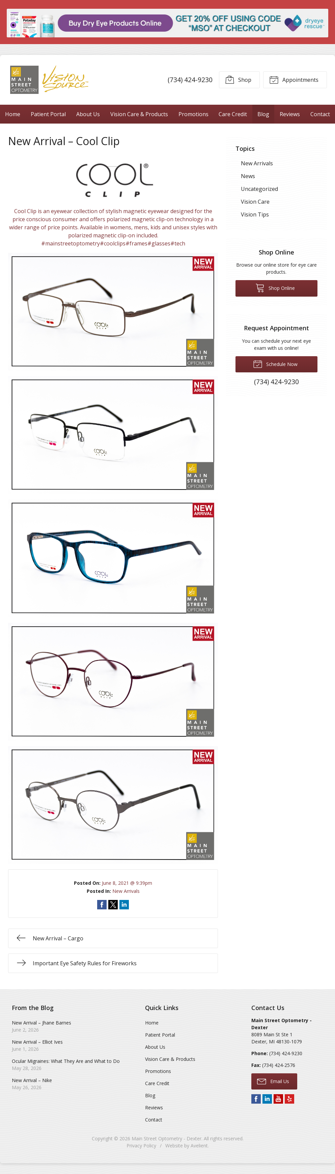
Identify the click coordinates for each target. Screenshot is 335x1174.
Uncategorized (259, 189)
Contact (153, 1119)
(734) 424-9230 (190, 79)
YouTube (278, 1099)
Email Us (273, 1081)
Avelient (199, 1145)
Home (12, 114)
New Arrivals (126, 891)
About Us (88, 114)
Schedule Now (275, 363)
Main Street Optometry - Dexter (166, 1138)
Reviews (290, 114)
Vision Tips (255, 214)
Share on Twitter (113, 904)
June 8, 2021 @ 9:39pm (127, 883)
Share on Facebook (102, 904)
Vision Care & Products (139, 114)
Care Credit (233, 114)
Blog (263, 114)
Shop (238, 79)
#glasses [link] (158, 243)
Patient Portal (48, 114)
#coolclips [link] (112, 243)
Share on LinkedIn (124, 904)
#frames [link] (136, 243)
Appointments (293, 79)
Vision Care (255, 201)
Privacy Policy (141, 1145)
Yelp (289, 1099)
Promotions (193, 114)
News (248, 176)
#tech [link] (177, 243)
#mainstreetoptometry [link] (70, 243)
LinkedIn (267, 1099)
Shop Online (275, 287)
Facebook (256, 1099)
